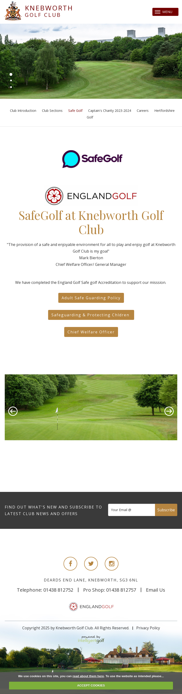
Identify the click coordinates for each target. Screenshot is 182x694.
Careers (143, 110)
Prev (13, 411)
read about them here (88, 676)
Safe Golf (75, 110)
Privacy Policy (148, 627)
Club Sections (52, 110)
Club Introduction (23, 110)
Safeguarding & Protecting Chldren (91, 315)
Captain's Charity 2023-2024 (109, 110)
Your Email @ (121, 510)
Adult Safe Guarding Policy (91, 297)
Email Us (155, 590)
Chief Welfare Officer (91, 332)
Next (169, 411)
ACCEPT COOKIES (91, 685)
